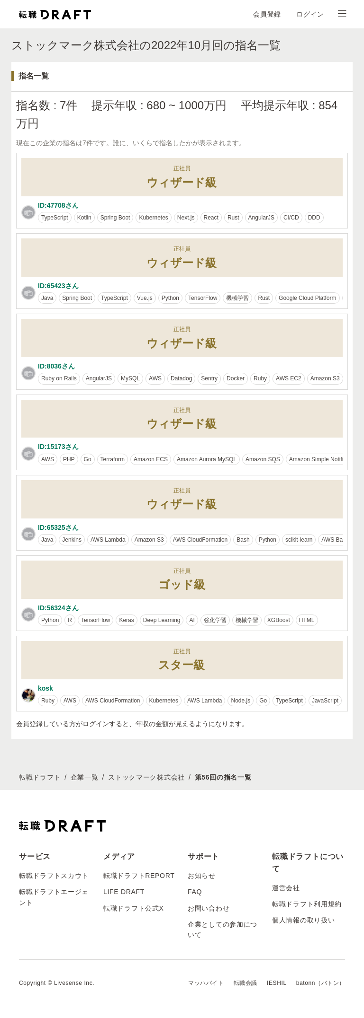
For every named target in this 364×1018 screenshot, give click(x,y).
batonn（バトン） (320, 983)
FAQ (195, 891)
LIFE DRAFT (124, 891)
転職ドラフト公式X (133, 908)
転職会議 (245, 983)
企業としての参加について (222, 930)
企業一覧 (85, 777)
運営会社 (286, 888)
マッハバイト (206, 983)
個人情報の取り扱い (303, 920)
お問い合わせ (208, 908)
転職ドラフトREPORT (139, 875)
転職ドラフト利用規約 (307, 904)
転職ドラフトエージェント (54, 897)
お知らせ (202, 875)
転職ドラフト (40, 777)
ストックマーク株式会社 (146, 777)
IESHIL (277, 983)
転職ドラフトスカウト (54, 875)
